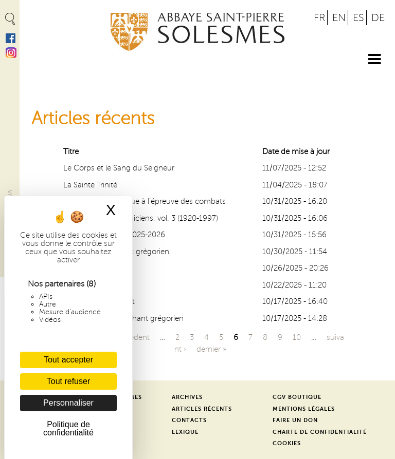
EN (339, 17)
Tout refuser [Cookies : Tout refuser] (68, 381)
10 (297, 337)
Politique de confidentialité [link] (68, 428)
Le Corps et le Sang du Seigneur (118, 168)
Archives (187, 397)
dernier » (211, 349)
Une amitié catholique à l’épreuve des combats (144, 201)
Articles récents (202, 409)
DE (378, 17)
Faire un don (295, 420)
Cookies (287, 443)
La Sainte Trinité (90, 185)
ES (358, 17)
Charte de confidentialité (320, 432)
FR (319, 17)
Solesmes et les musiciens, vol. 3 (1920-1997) (140, 218)
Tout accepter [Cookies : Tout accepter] (68, 359)
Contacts (189, 420)
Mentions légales (304, 409)
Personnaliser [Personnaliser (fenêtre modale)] (68, 402)
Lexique (185, 432)
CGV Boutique (297, 397)
